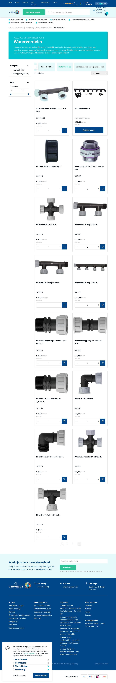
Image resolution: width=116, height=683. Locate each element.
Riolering (12, 612)
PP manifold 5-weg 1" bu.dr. (86, 283)
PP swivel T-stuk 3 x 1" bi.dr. (48, 515)
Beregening (13, 621)
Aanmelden (67, 567)
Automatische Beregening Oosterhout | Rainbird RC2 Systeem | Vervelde (70, 631)
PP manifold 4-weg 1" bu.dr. (48, 283)
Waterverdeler (64, 67)
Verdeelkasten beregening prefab (90, 67)
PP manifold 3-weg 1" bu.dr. (86, 224)
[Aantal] (49, 130)
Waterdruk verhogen (16, 628)
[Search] (49, 12)
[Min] (14, 90)
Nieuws (88, 609)
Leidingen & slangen (16, 605)
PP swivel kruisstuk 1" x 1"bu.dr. (88, 457)
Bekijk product (89, 130)
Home (10, 2)
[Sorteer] (99, 73)
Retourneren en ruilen (42, 609)
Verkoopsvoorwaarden (43, 615)
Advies (17, 2)
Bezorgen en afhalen (42, 605)
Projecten (25, 2)
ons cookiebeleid (29, 653)
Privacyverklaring (72, 664)
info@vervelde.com (70, 587)
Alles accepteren (41, 675)
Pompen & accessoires (17, 618)
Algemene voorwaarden (57, 664)
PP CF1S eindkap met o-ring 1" (49, 166)
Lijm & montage (15, 609)
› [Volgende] (79, 544)
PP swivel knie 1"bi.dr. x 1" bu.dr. (50, 457)
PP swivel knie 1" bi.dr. (84, 399)
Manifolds (18, 70)
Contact (55, 2)
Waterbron (13, 625)
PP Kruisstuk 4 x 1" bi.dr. (46, 224)
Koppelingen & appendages (19, 615)
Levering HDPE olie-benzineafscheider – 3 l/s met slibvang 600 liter (69, 652)
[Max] (24, 90)
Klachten (37, 618)
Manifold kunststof (82, 108)
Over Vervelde (33, 3)
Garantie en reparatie (42, 612)
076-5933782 (43, 587)
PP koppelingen (21, 73)
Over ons (88, 605)
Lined (106, 664)
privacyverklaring (96, 571)
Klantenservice (45, 2)
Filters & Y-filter (46, 67)
